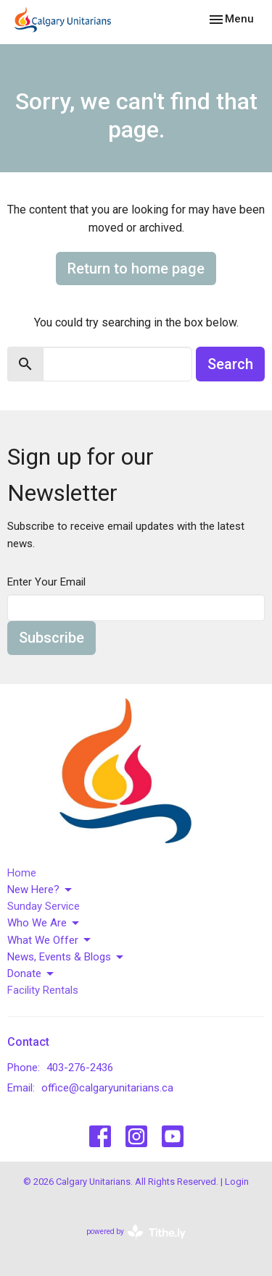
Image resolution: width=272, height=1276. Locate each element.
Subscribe (51, 637)
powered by (136, 1232)
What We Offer (50, 940)
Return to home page (136, 268)
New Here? (40, 890)
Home (21, 872)
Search (230, 364)
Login (237, 1181)
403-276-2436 (79, 1067)
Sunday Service (43, 906)
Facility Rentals (42, 990)
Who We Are (44, 923)
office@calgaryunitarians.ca (107, 1087)
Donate (31, 974)
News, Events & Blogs (66, 957)
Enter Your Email (46, 581)
